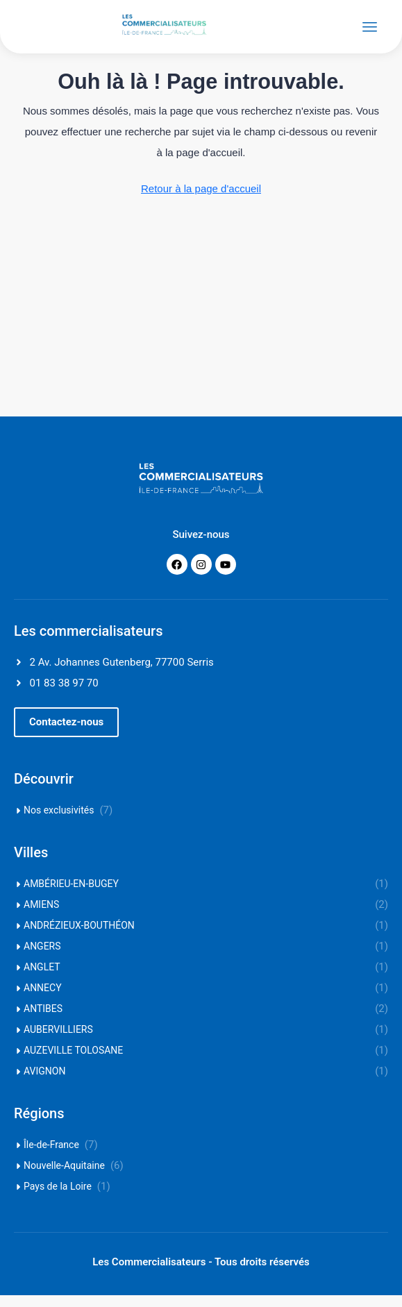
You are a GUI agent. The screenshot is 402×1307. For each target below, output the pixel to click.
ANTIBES (43, 1020)
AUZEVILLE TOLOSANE (73, 1062)
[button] (66, 734)
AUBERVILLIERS (58, 1041)
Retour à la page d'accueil (201, 200)
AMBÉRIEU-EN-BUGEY (71, 895)
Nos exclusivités (59, 821)
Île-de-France (51, 1156)
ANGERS (42, 957)
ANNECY (43, 999)
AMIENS (41, 916)
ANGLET (42, 978)
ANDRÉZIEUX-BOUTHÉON (79, 937)
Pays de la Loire (58, 1198)
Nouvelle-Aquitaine (64, 1177)
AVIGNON (44, 1082)
